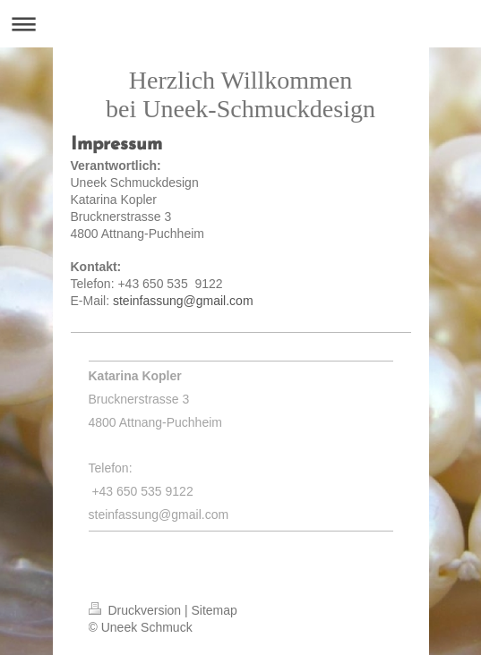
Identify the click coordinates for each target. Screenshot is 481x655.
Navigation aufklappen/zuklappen (240, 23)
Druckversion (137, 610)
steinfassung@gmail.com (183, 300)
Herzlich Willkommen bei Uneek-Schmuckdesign (240, 94)
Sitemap (214, 610)
